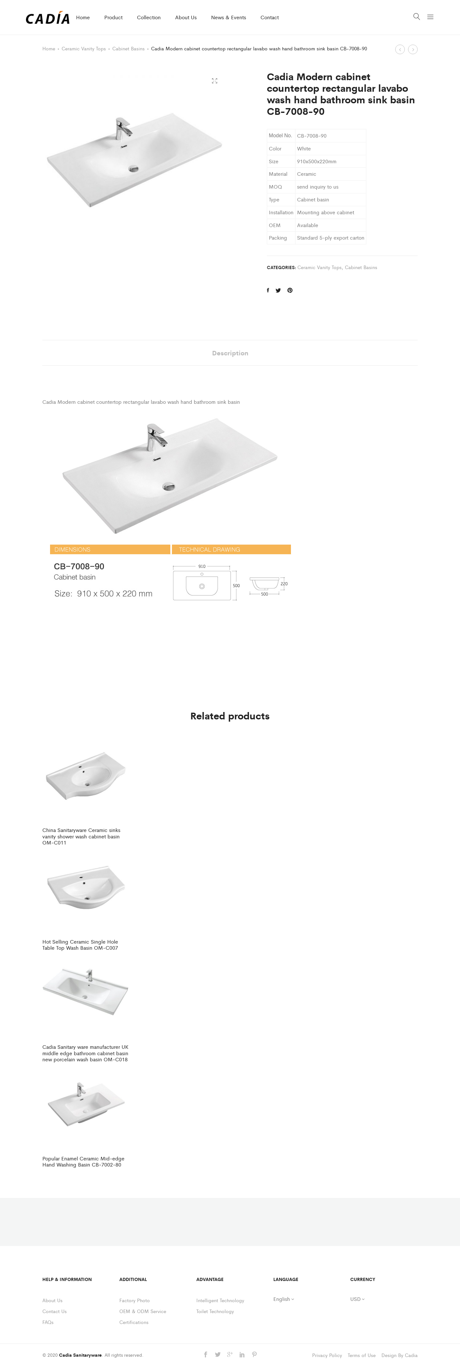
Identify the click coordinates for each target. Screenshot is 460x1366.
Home (83, 17)
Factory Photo (134, 1300)
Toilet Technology (215, 1311)
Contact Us (54, 1311)
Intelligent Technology (220, 1300)
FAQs (48, 1322)
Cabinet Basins (128, 48)
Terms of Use (362, 1355)
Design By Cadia (399, 1355)
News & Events (228, 17)
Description (230, 352)
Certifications (134, 1322)
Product (113, 17)
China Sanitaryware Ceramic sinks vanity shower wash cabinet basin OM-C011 (81, 836)
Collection (149, 17)
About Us (186, 17)
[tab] (230, 353)
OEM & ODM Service (142, 1311)
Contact (269, 17)
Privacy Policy (327, 1355)
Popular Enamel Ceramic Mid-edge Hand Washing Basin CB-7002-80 (83, 1161)
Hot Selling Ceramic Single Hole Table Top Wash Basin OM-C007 (80, 944)
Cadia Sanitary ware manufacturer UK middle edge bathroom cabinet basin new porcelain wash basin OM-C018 (85, 1053)
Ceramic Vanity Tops (84, 48)
